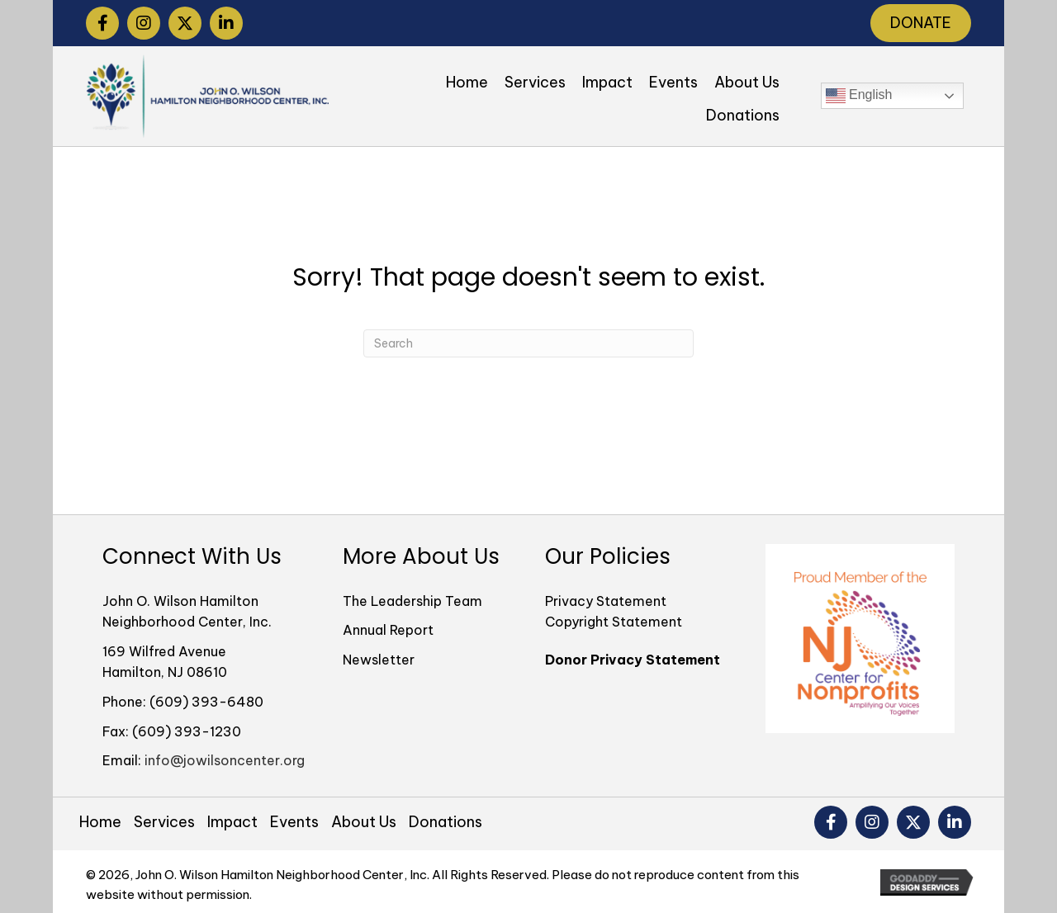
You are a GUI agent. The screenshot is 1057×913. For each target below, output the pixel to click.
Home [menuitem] (100, 821)
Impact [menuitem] (232, 821)
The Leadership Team (412, 601)
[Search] (528, 343)
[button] (102, 23)
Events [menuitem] (294, 821)
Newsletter (379, 659)
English (859, 96)
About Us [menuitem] (363, 821)
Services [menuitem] (164, 821)
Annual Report (388, 630)
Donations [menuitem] (445, 821)
